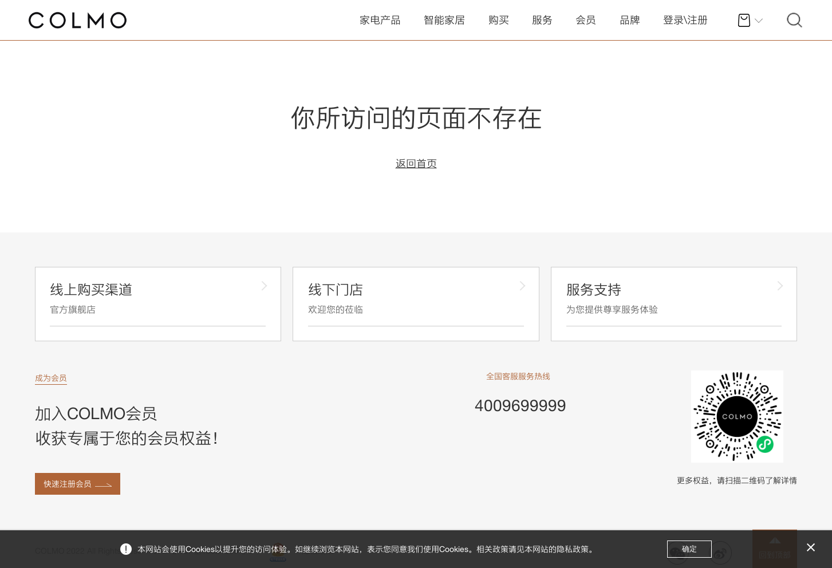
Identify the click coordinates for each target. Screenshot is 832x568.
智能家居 (444, 19)
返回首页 (416, 163)
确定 (689, 549)
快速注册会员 (68, 484)
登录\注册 (685, 19)
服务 (542, 19)
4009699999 (520, 405)
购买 (498, 19)
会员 (585, 19)
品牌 (630, 19)
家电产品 (380, 19)
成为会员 (51, 378)
